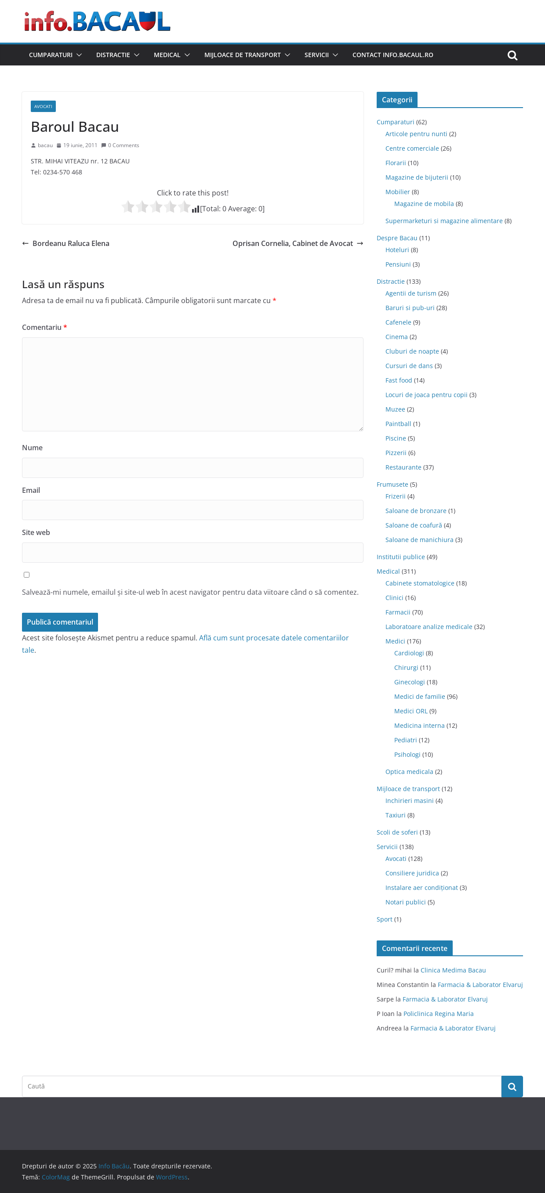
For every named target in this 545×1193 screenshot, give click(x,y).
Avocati (43, 106)
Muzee (395, 409)
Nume (32, 447)
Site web (36, 532)
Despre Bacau (397, 238)
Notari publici (405, 902)
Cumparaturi (51, 55)
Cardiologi (409, 653)
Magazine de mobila (424, 203)
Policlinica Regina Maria (438, 1013)
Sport (384, 919)
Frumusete (392, 484)
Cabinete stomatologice (419, 583)
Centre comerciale (412, 148)
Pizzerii (396, 452)
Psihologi (407, 754)
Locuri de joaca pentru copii (426, 394)
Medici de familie (419, 696)
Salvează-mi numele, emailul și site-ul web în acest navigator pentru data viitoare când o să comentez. (190, 592)
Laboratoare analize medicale (428, 626)
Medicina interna (419, 725)
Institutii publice (401, 557)
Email (31, 490)
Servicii (317, 55)
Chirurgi (406, 667)
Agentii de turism (410, 293)
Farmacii (398, 612)
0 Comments (120, 145)
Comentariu (44, 327)
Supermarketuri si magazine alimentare (444, 221)
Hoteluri (397, 250)
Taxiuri (395, 815)
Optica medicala (409, 771)
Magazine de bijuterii (416, 177)
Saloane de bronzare (416, 510)
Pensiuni (398, 264)
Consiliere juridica (412, 873)
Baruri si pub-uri (410, 308)
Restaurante (403, 467)
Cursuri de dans (409, 366)
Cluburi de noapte (412, 351)
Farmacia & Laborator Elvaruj (480, 984)
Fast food (398, 380)
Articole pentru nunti (416, 134)
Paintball (398, 423)
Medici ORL (411, 711)
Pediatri (405, 740)
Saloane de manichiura (419, 539)
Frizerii (395, 496)
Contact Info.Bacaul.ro (392, 55)
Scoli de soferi (397, 832)
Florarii (395, 163)
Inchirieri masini (409, 800)
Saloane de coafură (413, 525)
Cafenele (398, 322)
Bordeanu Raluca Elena (65, 243)
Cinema (396, 337)
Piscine (395, 438)
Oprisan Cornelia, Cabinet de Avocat (298, 243)
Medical (167, 55)
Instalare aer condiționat (421, 887)
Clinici (394, 597)
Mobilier (397, 192)
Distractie (113, 55)
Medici (395, 641)
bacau (45, 145)
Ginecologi (409, 682)
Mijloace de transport (242, 55)
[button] (77, 55)
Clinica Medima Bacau (453, 970)
